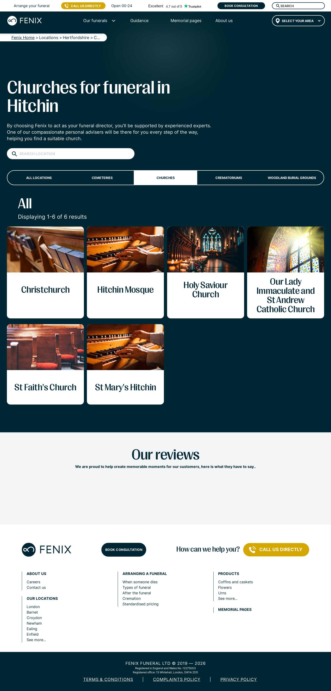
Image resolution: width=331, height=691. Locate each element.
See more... (36, 639)
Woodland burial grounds (292, 178)
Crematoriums (228, 178)
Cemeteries (102, 178)
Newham (34, 623)
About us (36, 574)
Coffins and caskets (235, 582)
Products (228, 574)
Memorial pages (234, 609)
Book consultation (241, 6)
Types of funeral (137, 587)
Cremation (132, 598)
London (33, 606)
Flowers (225, 587)
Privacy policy (238, 679)
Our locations (42, 598)
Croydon (34, 617)
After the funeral (137, 593)
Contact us (36, 587)
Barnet (32, 612)
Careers (33, 582)
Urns (222, 593)
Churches (166, 178)
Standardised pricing (141, 604)
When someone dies (140, 582)
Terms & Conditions (108, 679)
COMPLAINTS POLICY (176, 679)
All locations (39, 178)
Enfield (33, 634)
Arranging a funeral (145, 574)
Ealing (32, 628)
